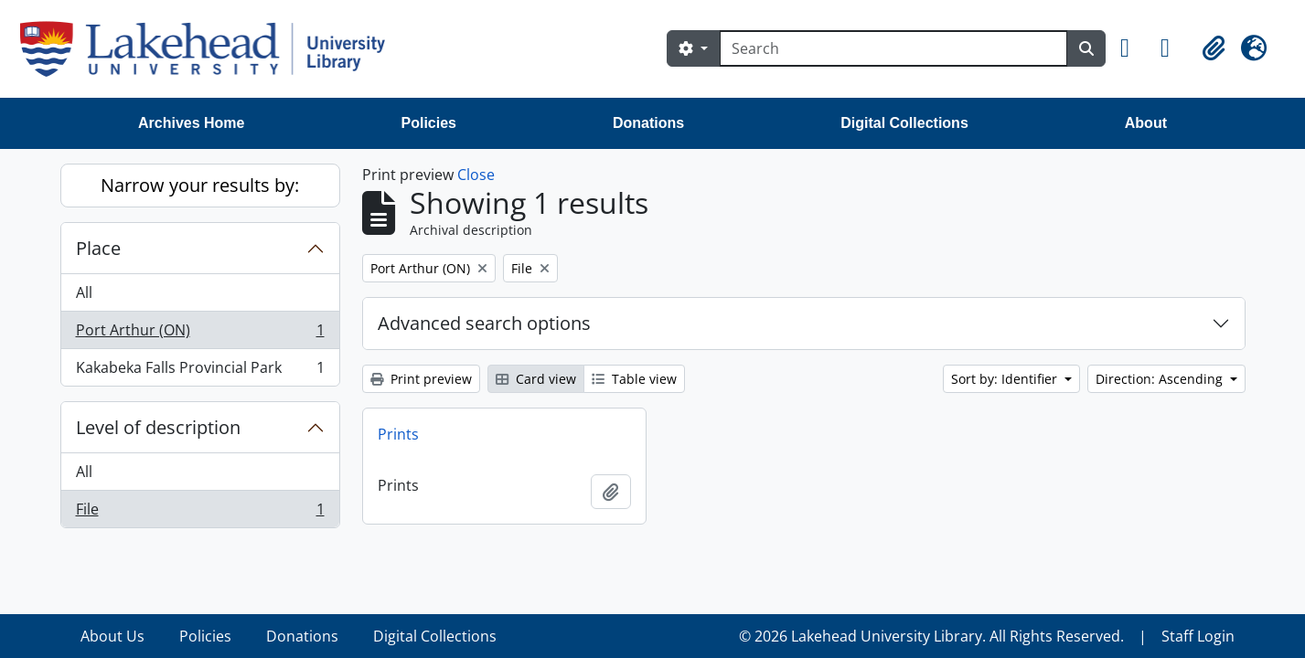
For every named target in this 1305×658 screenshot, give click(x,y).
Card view (536, 378)
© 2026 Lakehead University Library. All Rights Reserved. (931, 636)
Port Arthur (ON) (200, 334)
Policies (428, 123)
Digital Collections (904, 123)
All (84, 292)
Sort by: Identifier (1006, 378)
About (1146, 123)
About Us (112, 636)
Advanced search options (484, 323)
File (200, 512)
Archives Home (191, 123)
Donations (648, 123)
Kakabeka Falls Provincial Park (200, 371)
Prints (398, 434)
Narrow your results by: (200, 185)
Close (476, 174)
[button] (1133, 48)
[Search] (893, 48)
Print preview (421, 378)
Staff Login (1198, 636)
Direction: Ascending (1161, 378)
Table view (634, 378)
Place (98, 248)
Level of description (158, 427)
